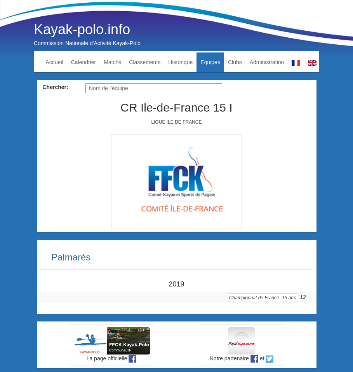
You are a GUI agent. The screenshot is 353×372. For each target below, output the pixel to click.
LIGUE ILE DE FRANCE (176, 122)
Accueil (54, 62)
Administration (267, 62)
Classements (144, 62)
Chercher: (55, 87)
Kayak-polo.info (82, 29)
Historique (180, 62)
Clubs (235, 62)
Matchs (112, 62)
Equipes (210, 62)
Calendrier (83, 62)
